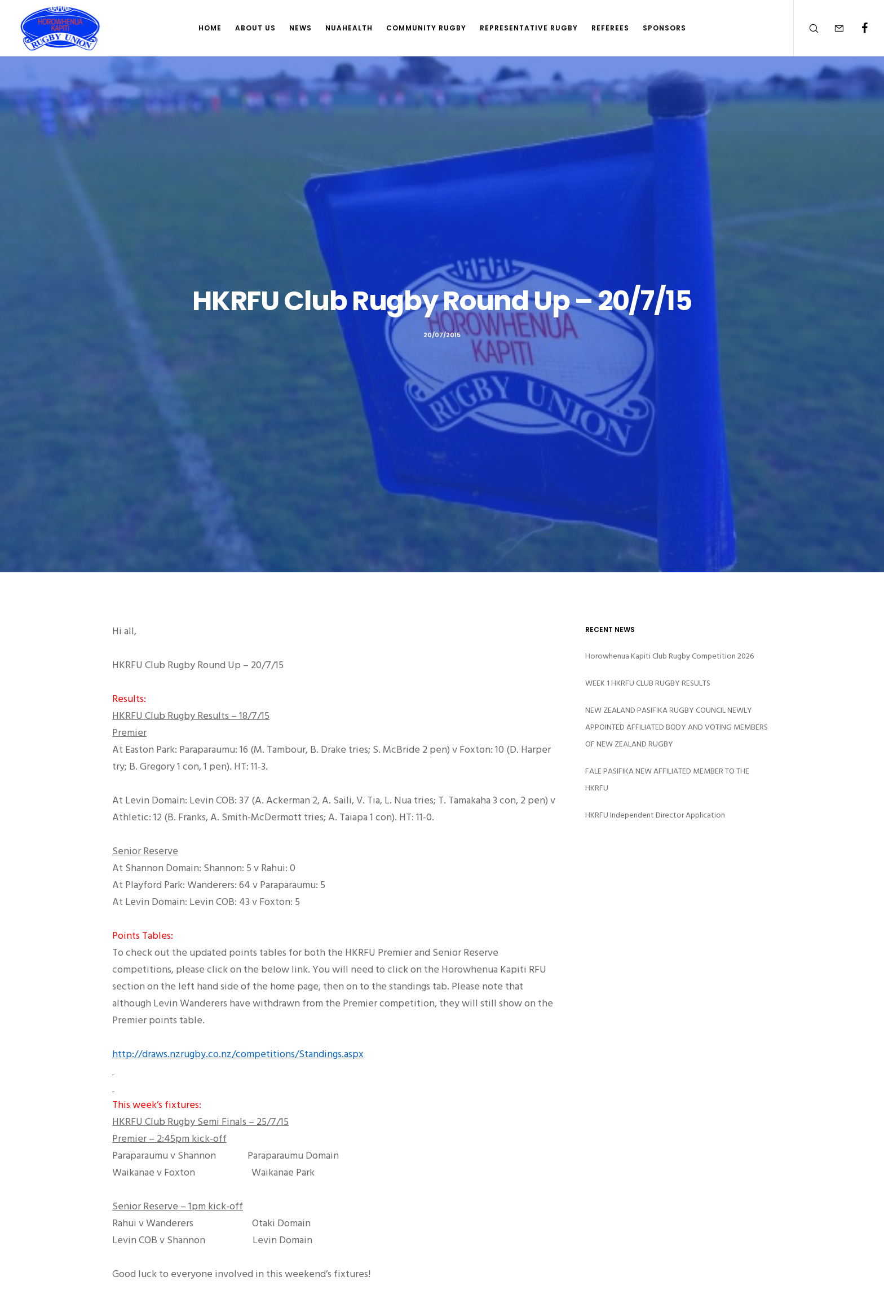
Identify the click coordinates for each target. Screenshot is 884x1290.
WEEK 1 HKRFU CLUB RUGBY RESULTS (647, 683)
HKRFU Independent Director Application (655, 815)
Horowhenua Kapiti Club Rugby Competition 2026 (669, 656)
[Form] (832, 28)
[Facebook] (857, 28)
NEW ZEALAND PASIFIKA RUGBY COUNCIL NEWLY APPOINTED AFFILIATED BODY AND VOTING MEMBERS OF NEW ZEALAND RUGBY (676, 727)
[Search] (806, 28)
